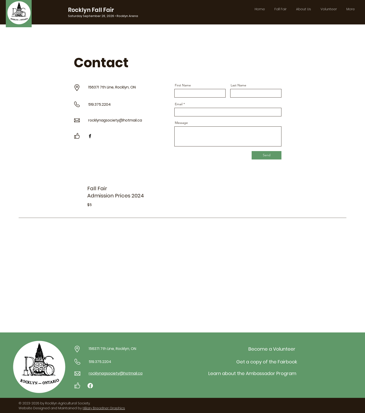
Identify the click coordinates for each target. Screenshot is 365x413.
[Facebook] (90, 136)
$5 (90, 204)
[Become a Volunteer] (271, 349)
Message (181, 122)
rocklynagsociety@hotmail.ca (115, 120)
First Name (183, 85)
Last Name (238, 85)
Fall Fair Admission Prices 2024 (115, 192)
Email (178, 104)
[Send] (266, 155)
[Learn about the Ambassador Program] (252, 373)
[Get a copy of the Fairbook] (266, 361)
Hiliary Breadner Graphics (104, 408)
